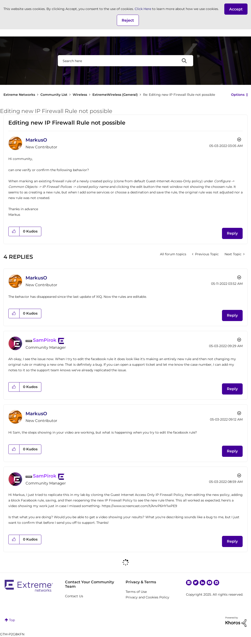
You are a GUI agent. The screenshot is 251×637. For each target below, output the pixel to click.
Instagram (216, 582)
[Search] (125, 60)
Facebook (189, 582)
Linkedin (202, 582)
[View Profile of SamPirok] (44, 340)
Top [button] (12, 620)
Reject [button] (128, 20)
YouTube (209, 582)
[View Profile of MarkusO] (36, 140)
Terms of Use (136, 592)
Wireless (80, 95)
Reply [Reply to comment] (232, 315)
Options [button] (237, 95)
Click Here (143, 9)
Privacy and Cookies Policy (147, 597)
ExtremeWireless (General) (115, 95)
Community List (53, 95)
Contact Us (74, 596)
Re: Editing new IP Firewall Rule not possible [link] (179, 95)
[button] (236, 9)
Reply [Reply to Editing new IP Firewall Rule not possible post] (232, 233)
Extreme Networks (19, 95)
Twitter (196, 582)
